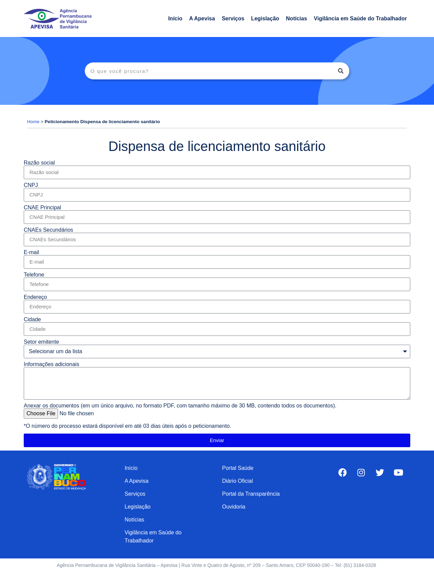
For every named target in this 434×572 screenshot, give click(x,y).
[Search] (340, 70)
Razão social (39, 163)
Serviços (233, 18)
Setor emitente (41, 342)
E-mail (31, 252)
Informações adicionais (51, 364)
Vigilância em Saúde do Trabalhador (360, 18)
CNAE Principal (42, 207)
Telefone (34, 275)
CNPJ (31, 185)
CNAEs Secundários (48, 230)
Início (175, 18)
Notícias (296, 18)
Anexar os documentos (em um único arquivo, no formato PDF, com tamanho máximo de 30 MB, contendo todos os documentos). (180, 405)
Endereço (35, 297)
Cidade (32, 319)
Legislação (265, 18)
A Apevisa (202, 18)
